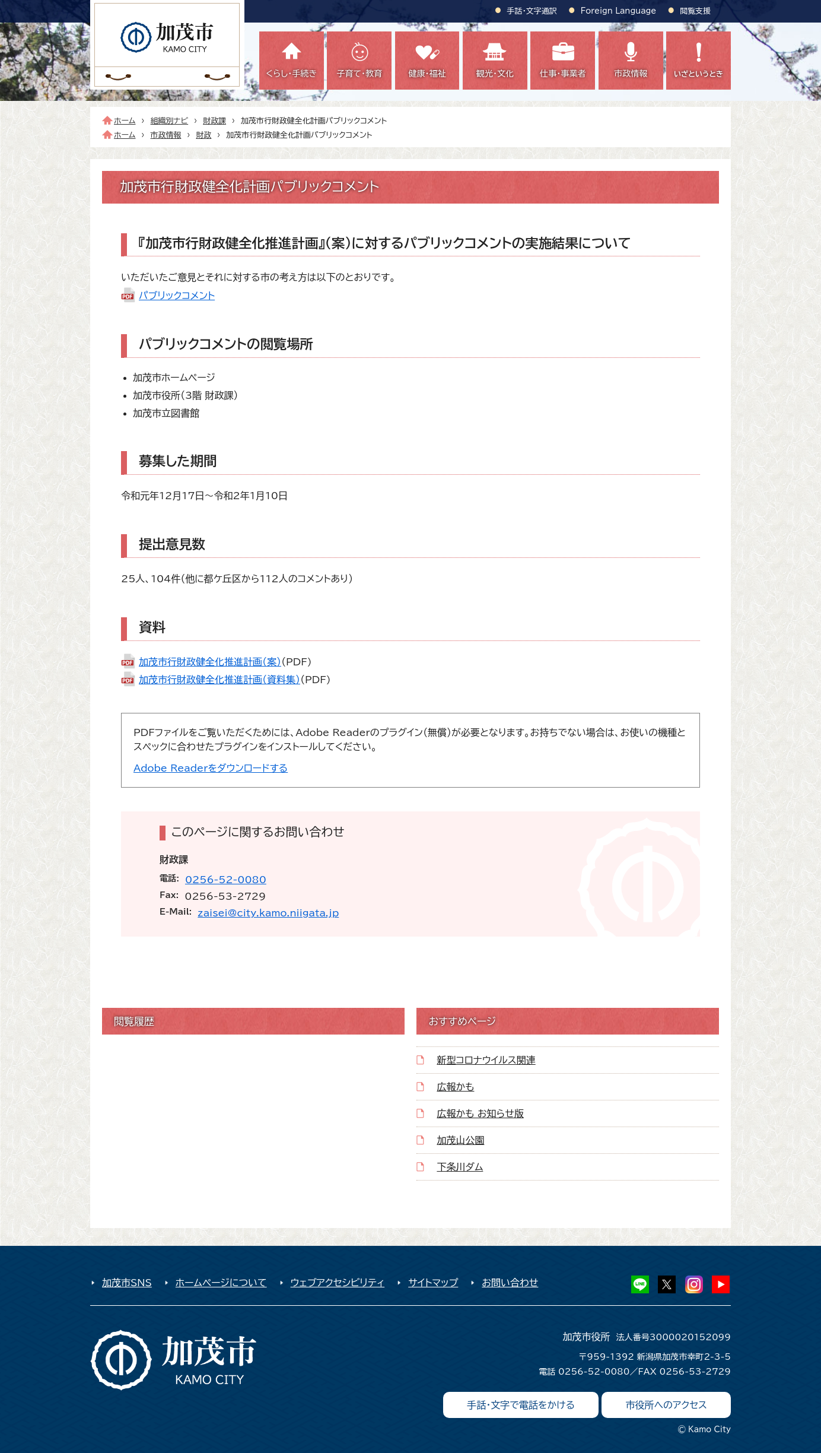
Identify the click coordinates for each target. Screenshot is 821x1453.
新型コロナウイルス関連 (486, 1060)
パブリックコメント (177, 295)
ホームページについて (221, 1282)
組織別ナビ (170, 121)
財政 (203, 135)
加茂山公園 (460, 1140)
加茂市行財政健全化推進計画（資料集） (219, 679)
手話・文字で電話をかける (521, 1405)
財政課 (214, 121)
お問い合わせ (510, 1282)
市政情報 (166, 135)
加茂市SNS (127, 1282)
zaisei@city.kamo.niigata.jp (268, 913)
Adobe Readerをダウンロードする (210, 768)
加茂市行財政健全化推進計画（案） (210, 662)
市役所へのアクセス (666, 1405)
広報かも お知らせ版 (480, 1113)
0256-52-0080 (225, 879)
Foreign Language (618, 11)
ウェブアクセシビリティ (338, 1282)
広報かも (455, 1087)
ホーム (125, 121)
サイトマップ (433, 1282)
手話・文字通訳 (532, 11)
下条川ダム (460, 1167)
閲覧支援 (695, 11)
